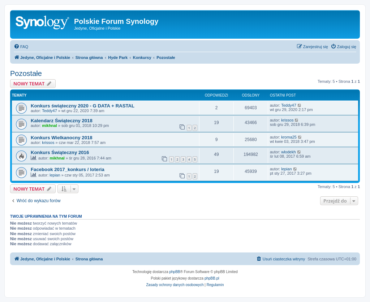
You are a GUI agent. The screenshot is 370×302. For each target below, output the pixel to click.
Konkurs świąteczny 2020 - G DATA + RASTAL (82, 106)
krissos (287, 120)
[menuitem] (21, 46)
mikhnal (49, 125)
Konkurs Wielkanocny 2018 (61, 137)
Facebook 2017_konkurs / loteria (67, 169)
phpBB (174, 272)
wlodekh (288, 152)
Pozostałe (26, 73)
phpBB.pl (212, 278)
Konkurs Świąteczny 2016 (60, 152)
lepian (55, 175)
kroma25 (289, 137)
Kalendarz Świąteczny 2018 (61, 120)
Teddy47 (49, 111)
